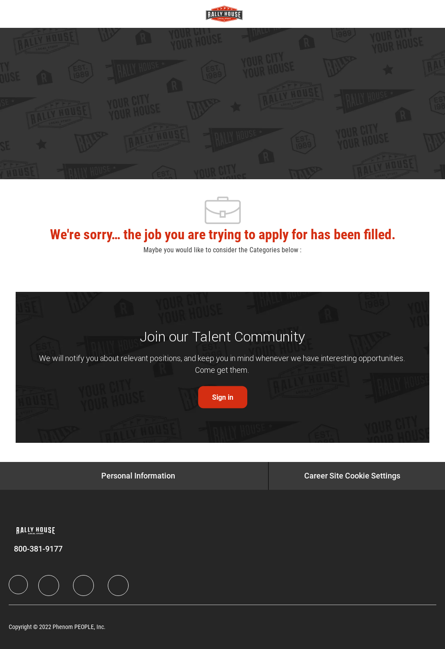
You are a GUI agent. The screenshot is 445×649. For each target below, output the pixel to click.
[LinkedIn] (48, 585)
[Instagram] (118, 585)
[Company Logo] (224, 13)
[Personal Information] (138, 476)
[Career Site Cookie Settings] (352, 476)
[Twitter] (83, 585)
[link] (222, 397)
